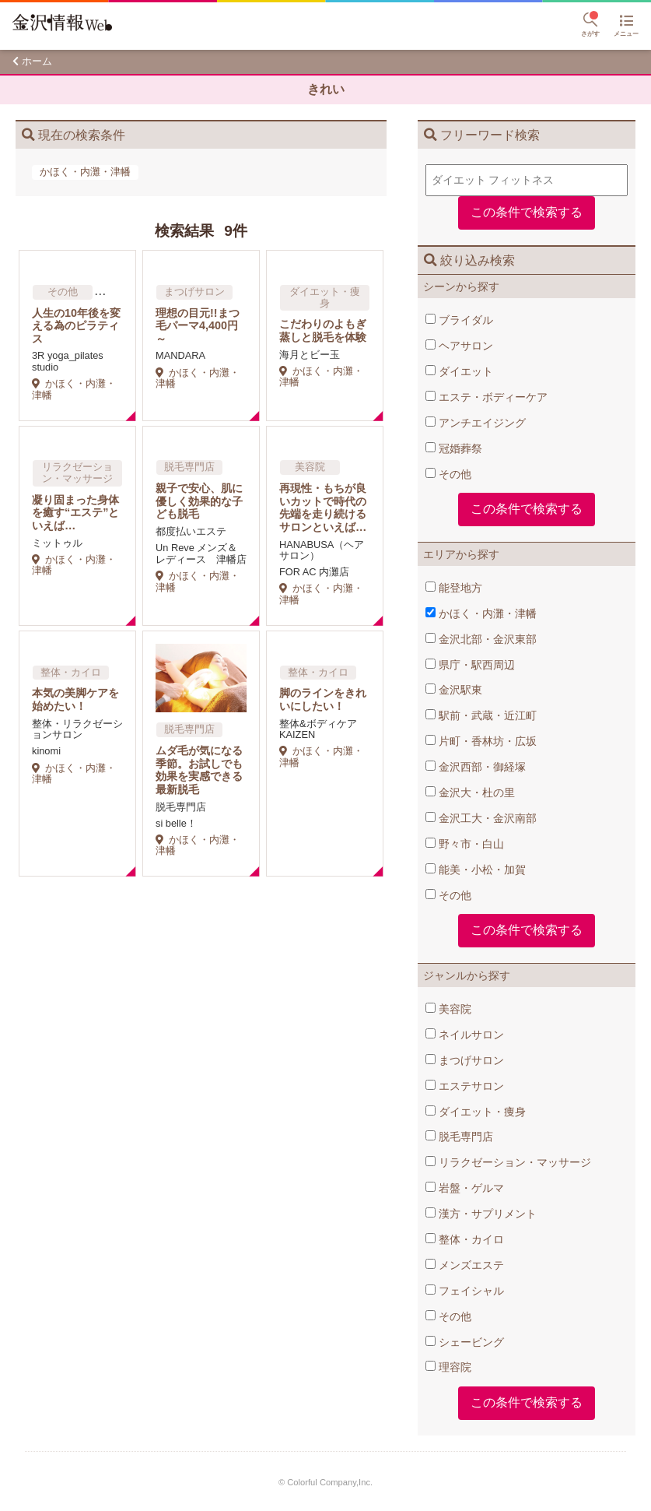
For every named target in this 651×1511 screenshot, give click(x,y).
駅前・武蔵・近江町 (481, 715)
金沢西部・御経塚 (475, 767)
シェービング (464, 1342)
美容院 (448, 1009)
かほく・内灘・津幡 (481, 613)
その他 (448, 474)
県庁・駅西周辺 (470, 665)
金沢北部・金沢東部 (481, 639)
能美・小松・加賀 (475, 869)
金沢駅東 (453, 689)
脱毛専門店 (459, 1136)
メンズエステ (464, 1265)
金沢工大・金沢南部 (481, 818)
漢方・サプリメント (481, 1213)
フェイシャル (464, 1290)
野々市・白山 (464, 844)
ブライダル (459, 320)
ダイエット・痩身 (475, 1111)
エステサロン (464, 1086)
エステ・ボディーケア (486, 397)
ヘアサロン (459, 345)
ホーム (37, 61)
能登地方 (453, 588)
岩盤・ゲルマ (464, 1188)
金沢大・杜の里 (470, 792)
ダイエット (459, 371)
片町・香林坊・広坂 (481, 741)
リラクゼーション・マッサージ (508, 1162)
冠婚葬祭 (453, 448)
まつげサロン (464, 1060)
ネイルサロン (464, 1034)
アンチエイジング (475, 422)
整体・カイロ (464, 1239)
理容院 (448, 1367)
